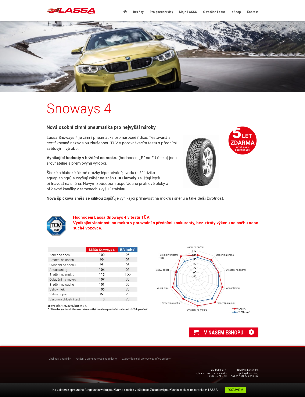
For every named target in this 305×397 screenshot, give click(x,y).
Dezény (138, 12)
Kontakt (252, 12)
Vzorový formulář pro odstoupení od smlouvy (146, 358)
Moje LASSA (188, 12)
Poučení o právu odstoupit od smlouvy (96, 358)
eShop (236, 12)
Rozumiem (235, 390)
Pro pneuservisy (161, 12)
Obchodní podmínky (60, 358)
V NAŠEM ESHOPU (223, 332)
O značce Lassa (214, 12)
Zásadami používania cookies (170, 390)
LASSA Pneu (71, 11)
